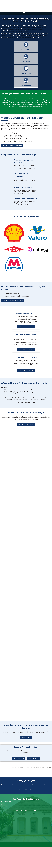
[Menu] (26, 13)
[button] (18, 758)
